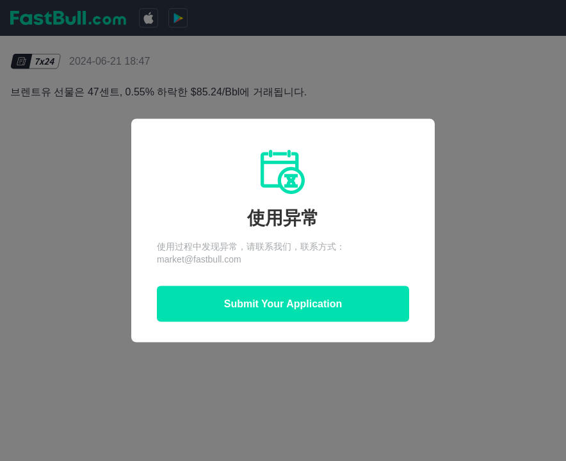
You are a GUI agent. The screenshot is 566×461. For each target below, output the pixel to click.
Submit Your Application (283, 303)
